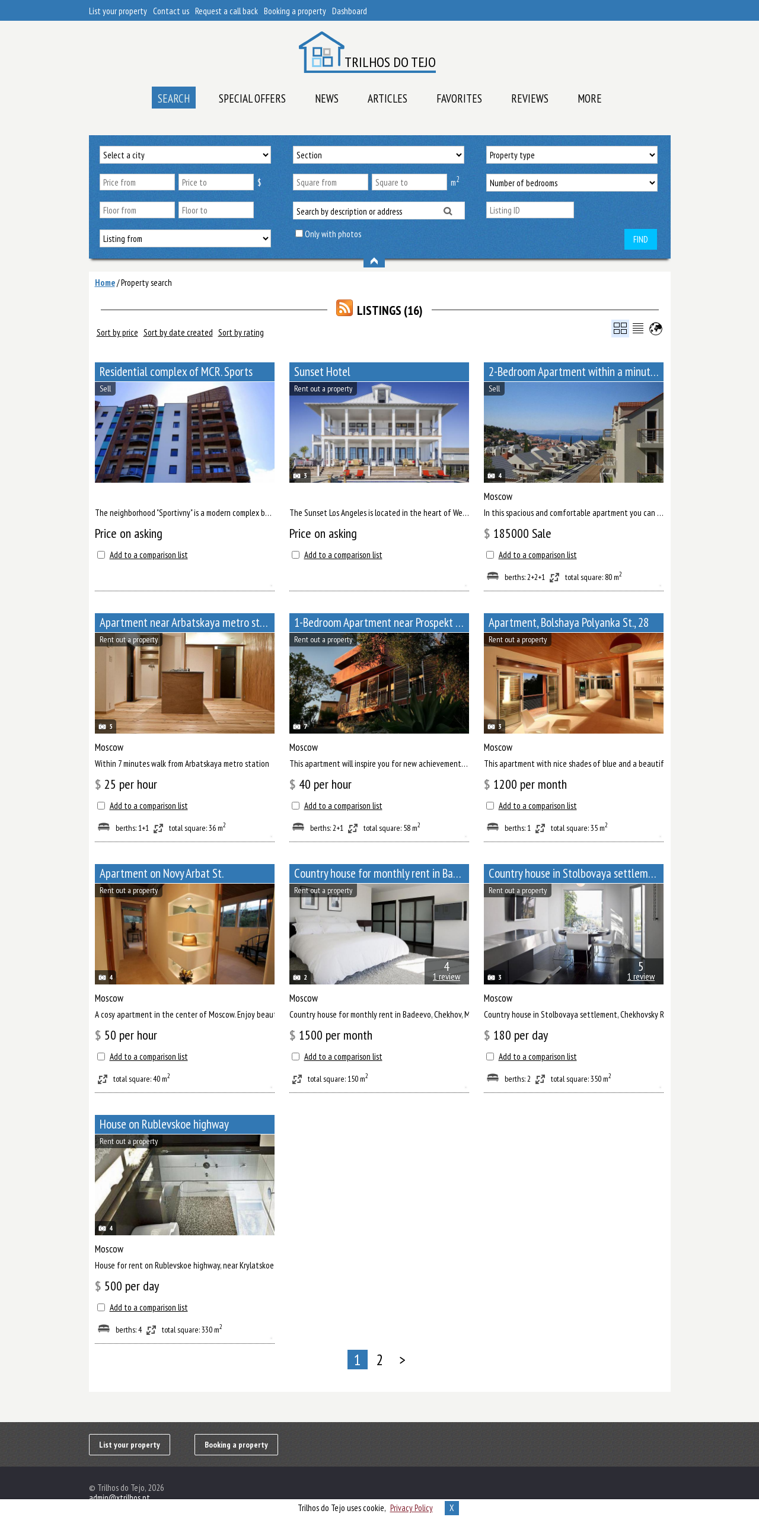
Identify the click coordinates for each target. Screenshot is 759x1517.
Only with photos (333, 234)
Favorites (459, 98)
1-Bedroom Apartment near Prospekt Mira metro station (381, 622)
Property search (146, 282)
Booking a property (295, 11)
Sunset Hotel (322, 372)
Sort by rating (241, 332)
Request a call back (226, 11)
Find (640, 239)
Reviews (529, 98)
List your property (118, 11)
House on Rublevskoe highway (164, 1124)
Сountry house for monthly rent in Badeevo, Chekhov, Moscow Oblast (381, 873)
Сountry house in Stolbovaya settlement (576, 873)
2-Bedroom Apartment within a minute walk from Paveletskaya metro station (576, 372)
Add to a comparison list (149, 555)
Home (105, 282)
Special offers (252, 98)
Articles (387, 98)
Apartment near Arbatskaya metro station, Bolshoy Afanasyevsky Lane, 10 (187, 622)
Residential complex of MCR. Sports (176, 372)
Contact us (171, 11)
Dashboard (349, 11)
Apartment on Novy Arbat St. (162, 873)
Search (174, 98)
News (327, 98)
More (590, 98)
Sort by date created (178, 332)
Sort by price (117, 332)
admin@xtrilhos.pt (119, 1497)
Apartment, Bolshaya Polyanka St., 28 (569, 622)
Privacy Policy (411, 1507)
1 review (446, 976)
